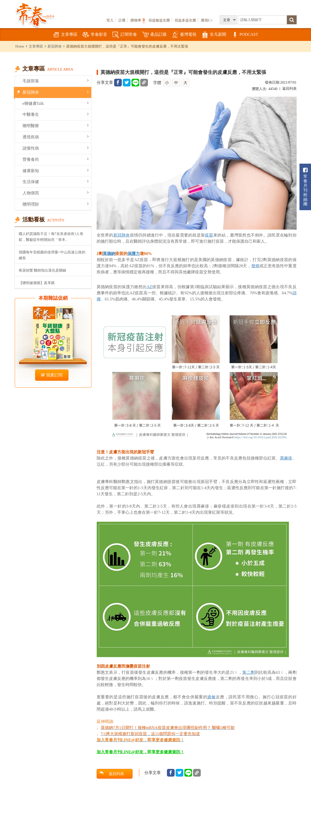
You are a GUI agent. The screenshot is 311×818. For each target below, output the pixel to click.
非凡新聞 (214, 34)
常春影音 (95, 34)
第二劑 (248, 672)
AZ (149, 287)
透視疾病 (56, 136)
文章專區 (65, 34)
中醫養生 (56, 114)
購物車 (138, 20)
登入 (110, 20)
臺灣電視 (184, 34)
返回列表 (289, 89)
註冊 (122, 20)
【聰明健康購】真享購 (37, 283)
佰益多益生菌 (185, 20)
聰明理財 (56, 203)
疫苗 (209, 235)
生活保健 (56, 181)
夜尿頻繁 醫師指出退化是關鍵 (42, 270)
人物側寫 (56, 192)
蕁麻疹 (286, 458)
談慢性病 (56, 147)
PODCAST (244, 34)
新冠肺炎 (54, 46)
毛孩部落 (56, 80)
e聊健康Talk (56, 103)
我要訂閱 (52, 375)
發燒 (255, 266)
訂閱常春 (124, 34)
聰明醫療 (56, 125)
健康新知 (56, 170)
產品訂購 (154, 34)
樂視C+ (207, 20)
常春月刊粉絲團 (305, 186)
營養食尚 (56, 159)
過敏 (211, 697)
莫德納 (109, 253)
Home (19, 46)
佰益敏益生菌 (159, 20)
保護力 (133, 253)
